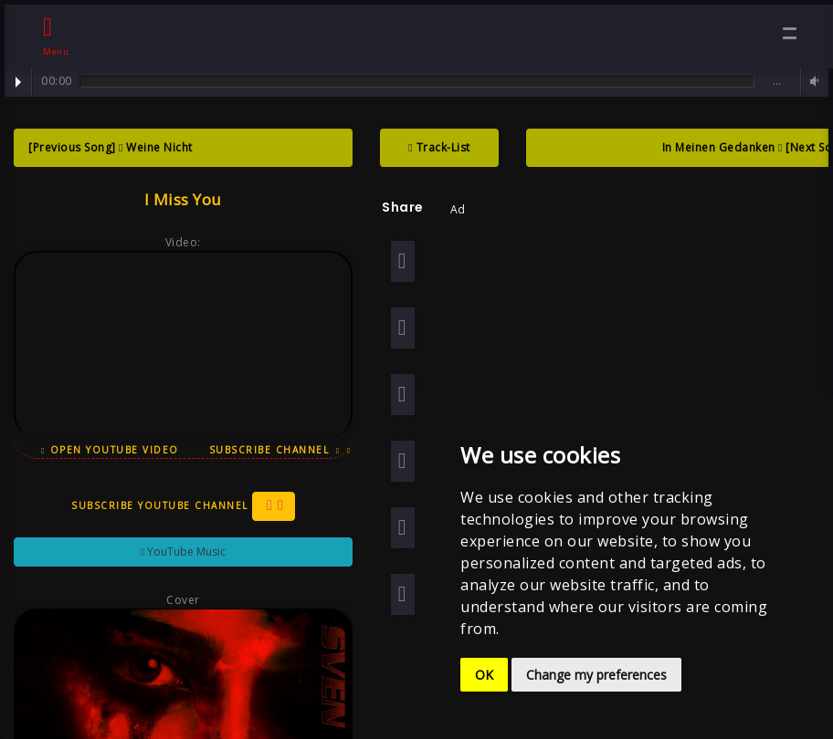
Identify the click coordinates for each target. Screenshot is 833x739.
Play (18, 82)
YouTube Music (180, 563)
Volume (812, 81)
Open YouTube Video (108, 449)
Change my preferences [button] (596, 674)
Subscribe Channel (277, 454)
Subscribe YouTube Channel (180, 518)
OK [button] (484, 674)
